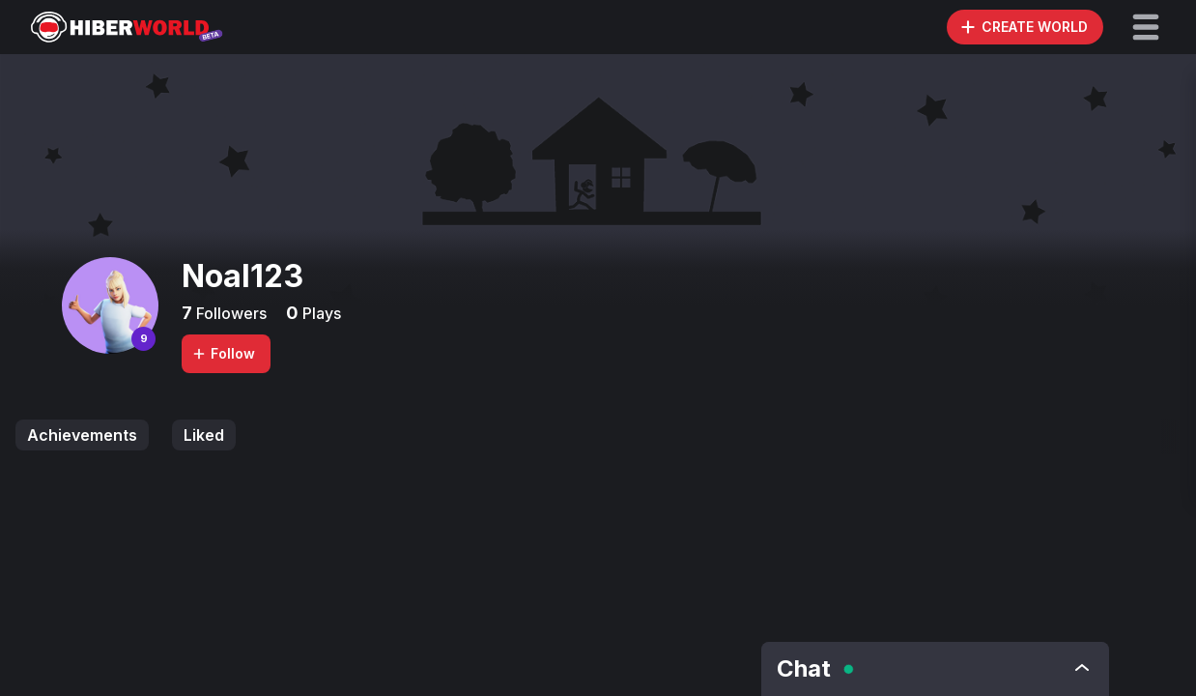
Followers (229, 313)
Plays (320, 313)
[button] (1145, 27)
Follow (223, 353)
